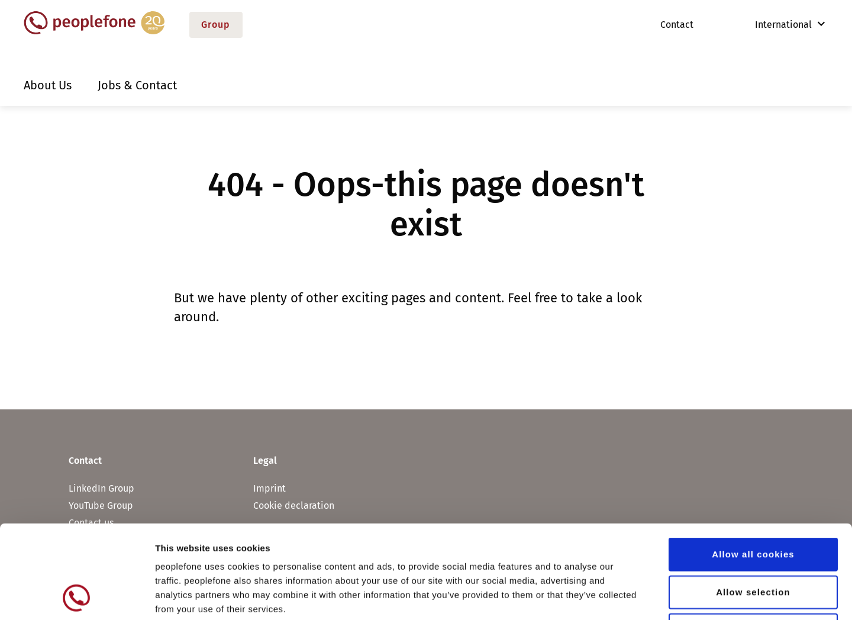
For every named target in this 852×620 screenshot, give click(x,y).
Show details (620, 597)
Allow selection (753, 504)
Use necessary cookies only (753, 542)
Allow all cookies (753, 466)
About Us (48, 85)
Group (216, 24)
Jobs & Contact (137, 85)
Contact (676, 24)
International (775, 24)
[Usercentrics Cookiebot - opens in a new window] (76, 597)
